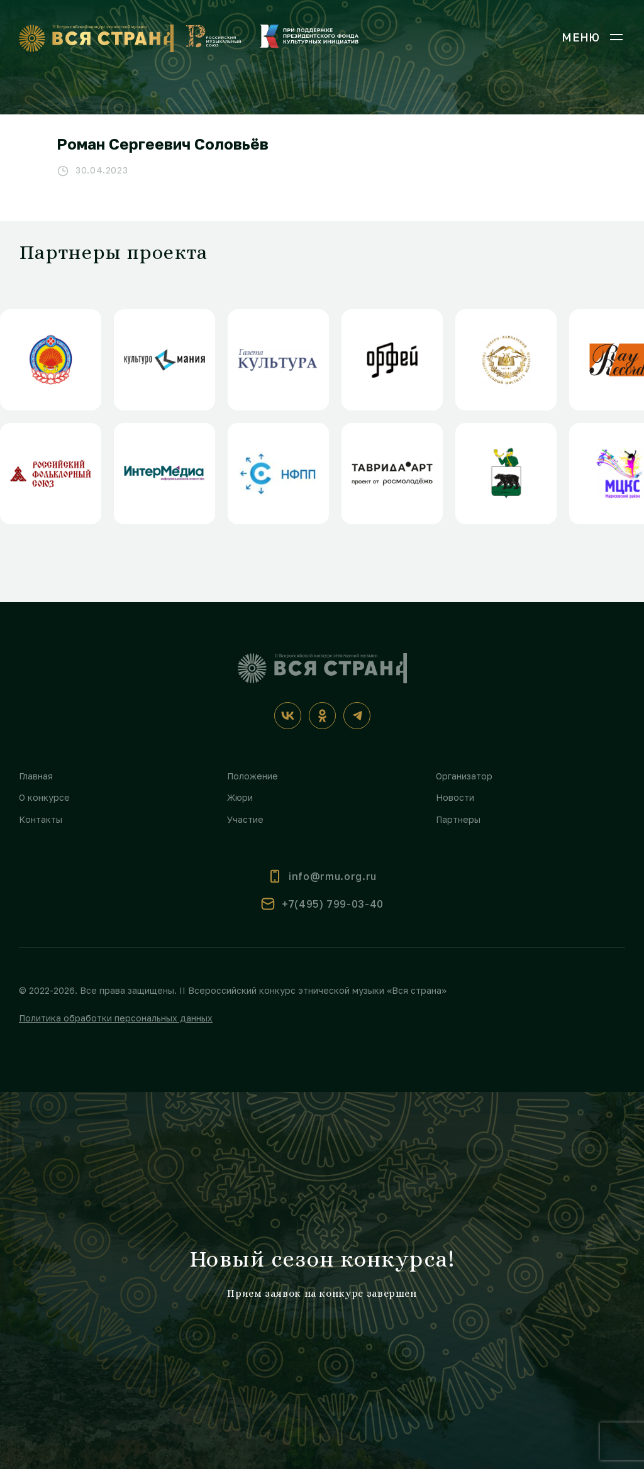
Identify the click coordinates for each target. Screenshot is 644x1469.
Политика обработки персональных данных (116, 1018)
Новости (455, 797)
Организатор (464, 776)
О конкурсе (44, 797)
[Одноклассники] (322, 715)
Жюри (240, 797)
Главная (36, 776)
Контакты (40, 819)
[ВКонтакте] (287, 715)
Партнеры (458, 819)
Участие (245, 819)
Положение (252, 776)
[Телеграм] (356, 715)
